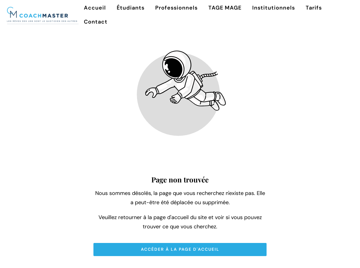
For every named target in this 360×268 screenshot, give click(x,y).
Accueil (95, 7)
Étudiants (130, 7)
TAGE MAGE (224, 7)
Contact (95, 21)
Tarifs (314, 7)
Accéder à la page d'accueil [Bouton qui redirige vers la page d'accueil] (180, 249)
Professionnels (176, 7)
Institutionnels (273, 7)
